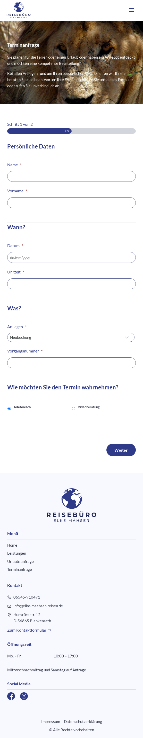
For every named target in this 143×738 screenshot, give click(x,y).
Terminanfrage (19, 569)
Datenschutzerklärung (83, 721)
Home (12, 545)
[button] (132, 13)
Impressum (50, 721)
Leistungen (16, 553)
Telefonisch (22, 407)
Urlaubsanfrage (20, 561)
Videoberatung (89, 407)
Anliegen (17, 326)
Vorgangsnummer (25, 350)
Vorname (17, 190)
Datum (15, 245)
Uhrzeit (15, 271)
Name (14, 164)
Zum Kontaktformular (26, 629)
